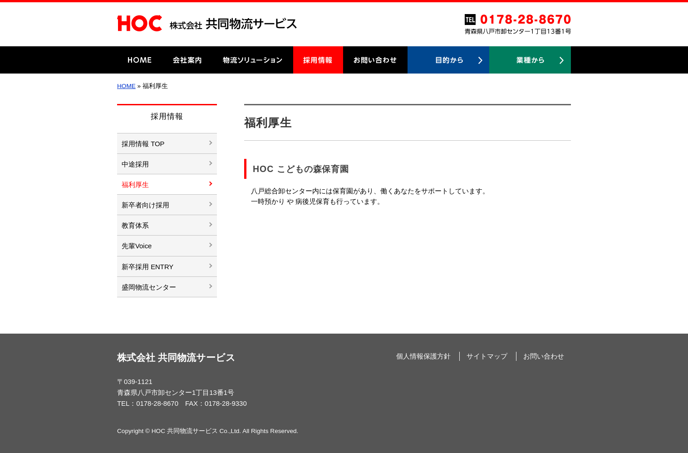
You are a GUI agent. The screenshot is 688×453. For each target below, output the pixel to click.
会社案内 (187, 60)
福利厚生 (135, 184)
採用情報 (318, 60)
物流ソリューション (252, 60)
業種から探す (530, 60)
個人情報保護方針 (423, 356)
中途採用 (135, 164)
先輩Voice (137, 246)
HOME (139, 60)
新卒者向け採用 (145, 205)
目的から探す (448, 60)
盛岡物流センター (149, 287)
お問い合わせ (375, 60)
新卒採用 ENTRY (147, 267)
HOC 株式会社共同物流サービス (207, 23)
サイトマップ (487, 356)
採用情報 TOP (143, 144)
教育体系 (135, 225)
